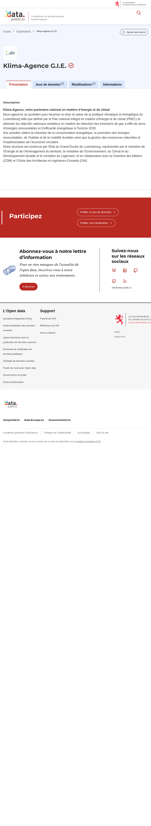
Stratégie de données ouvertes (19, 361)
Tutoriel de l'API (48, 318)
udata (117, 332)
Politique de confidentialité (58, 432)
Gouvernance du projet (15, 375)
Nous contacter (48, 332)
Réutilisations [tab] (83, 84)
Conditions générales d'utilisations (21, 432)
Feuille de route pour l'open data (19, 368)
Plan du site (102, 432)
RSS (126, 281)
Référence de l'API (49, 325)
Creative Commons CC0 (88, 441)
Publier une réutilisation (94, 222)
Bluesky (115, 270)
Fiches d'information (13, 382)
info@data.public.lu (121, 287)
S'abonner (28, 286)
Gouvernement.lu (60, 419)
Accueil (7, 31)
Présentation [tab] (18, 84)
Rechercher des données (139, 12)
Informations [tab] (112, 84)
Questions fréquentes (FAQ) (17, 318)
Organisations (23, 31)
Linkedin (126, 270)
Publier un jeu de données (95, 212)
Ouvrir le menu (146, 12)
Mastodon (136, 270)
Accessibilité (84, 432)
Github (115, 281)
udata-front (119, 336)
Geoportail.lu (11, 419)
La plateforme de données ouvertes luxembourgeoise (47, 18)
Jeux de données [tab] (49, 84)
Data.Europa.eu (34, 419)
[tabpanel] (75, 139)
